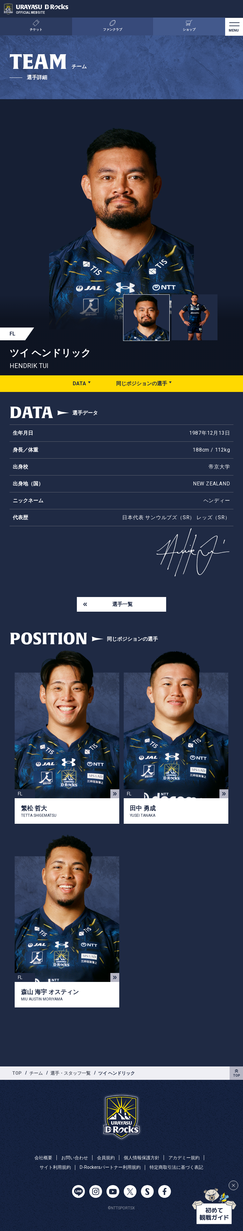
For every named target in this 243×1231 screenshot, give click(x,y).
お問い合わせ (74, 1157)
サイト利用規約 (55, 1167)
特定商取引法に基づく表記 (176, 1167)
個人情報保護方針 (141, 1157)
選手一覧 (122, 604)
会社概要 (43, 1157)
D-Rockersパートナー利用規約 (110, 1167)
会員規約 (106, 1157)
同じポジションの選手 (141, 383)
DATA (79, 383)
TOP (17, 1073)
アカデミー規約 (184, 1157)
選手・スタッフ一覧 (70, 1073)
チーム (36, 1073)
